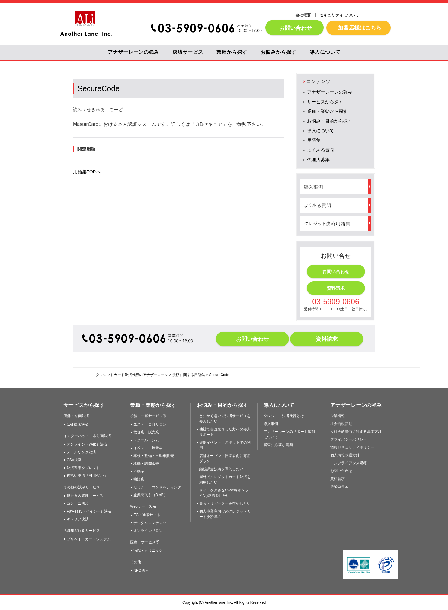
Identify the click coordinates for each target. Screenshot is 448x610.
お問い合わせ (294, 28)
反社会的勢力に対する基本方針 (356, 432)
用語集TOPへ (87, 171)
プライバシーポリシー (348, 439)
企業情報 (337, 416)
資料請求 (336, 288)
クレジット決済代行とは (284, 416)
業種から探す (231, 52)
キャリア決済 (78, 519)
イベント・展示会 (148, 448)
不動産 (138, 471)
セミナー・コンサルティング (157, 487)
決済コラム (339, 486)
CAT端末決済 (77, 424)
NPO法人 (141, 570)
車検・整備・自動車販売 (153, 456)
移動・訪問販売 (146, 463)
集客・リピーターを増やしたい (225, 503)
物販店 (138, 479)
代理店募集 (318, 159)
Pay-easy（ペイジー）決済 (89, 511)
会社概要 (303, 15)
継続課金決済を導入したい (221, 469)
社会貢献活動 (341, 424)
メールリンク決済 (81, 452)
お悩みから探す (278, 52)
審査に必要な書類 (278, 445)
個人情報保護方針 (345, 455)
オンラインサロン (148, 531)
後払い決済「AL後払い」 (87, 476)
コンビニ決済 (78, 503)
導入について (325, 52)
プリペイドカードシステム (89, 539)
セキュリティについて (339, 15)
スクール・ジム (146, 440)
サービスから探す (325, 101)
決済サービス (187, 52)
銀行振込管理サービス (85, 495)
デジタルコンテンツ (149, 523)
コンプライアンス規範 (348, 463)
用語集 (314, 140)
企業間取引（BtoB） (150, 495)
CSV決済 (74, 460)
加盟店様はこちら (358, 27)
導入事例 (271, 424)
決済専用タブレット (83, 468)
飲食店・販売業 (146, 432)
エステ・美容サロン (149, 424)
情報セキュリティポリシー (352, 447)
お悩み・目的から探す (329, 120)
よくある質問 (320, 149)
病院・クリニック (148, 550)
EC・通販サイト (147, 515)
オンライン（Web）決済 (87, 444)
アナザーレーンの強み (133, 52)
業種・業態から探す (327, 111)
